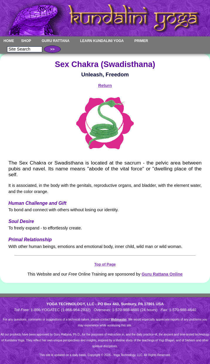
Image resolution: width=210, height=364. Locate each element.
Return (105, 85)
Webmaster (119, 319)
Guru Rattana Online (162, 274)
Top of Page (105, 264)
